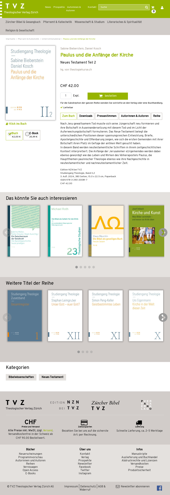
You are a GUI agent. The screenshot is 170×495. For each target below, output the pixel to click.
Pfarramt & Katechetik (57, 22)
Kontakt (92, 7)
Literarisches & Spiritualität (124, 22)
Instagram (85, 473)
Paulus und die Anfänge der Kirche (79, 39)
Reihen (30, 464)
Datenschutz (88, 486)
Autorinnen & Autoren (73, 9)
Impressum (71, 486)
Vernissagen (30, 467)
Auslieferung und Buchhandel (139, 457)
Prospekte (59, 7)
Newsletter (85, 464)
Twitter (85, 470)
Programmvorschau (30, 457)
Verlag (85, 457)
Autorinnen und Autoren (30, 460)
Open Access (30, 470)
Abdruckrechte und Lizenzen (139, 460)
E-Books (30, 473)
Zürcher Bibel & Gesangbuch (22, 22)
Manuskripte (139, 454)
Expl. (76, 96)
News (48, 7)
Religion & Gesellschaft (19, 30)
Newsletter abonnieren (133, 486)
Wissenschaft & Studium (89, 22)
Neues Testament (52, 377)
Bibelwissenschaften (21, 377)
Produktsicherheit (139, 470)
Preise (139, 467)
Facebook (85, 467)
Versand (47, 430)
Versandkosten (139, 464)
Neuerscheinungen (30, 454)
